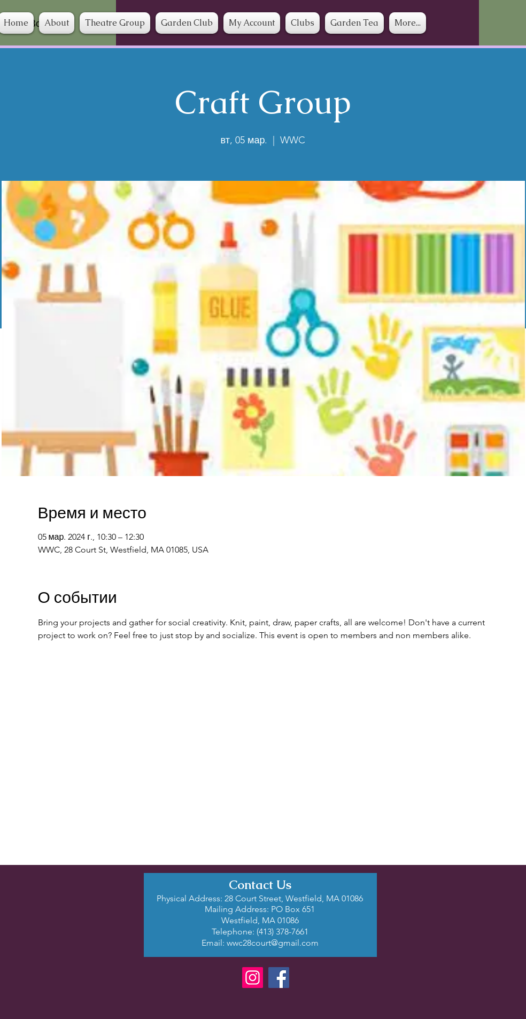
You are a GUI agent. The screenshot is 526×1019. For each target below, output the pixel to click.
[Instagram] (252, 977)
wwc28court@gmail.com (273, 943)
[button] (302, 23)
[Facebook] (278, 977)
